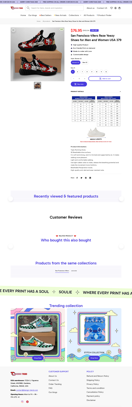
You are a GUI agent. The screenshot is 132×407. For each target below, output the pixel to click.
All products (46, 21)
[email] (27, 390)
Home (38, 21)
